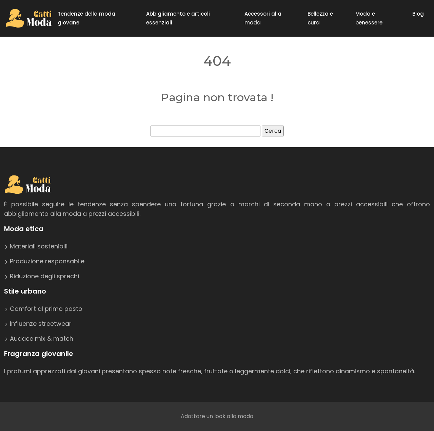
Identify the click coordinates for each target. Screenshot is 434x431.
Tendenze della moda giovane (86, 18)
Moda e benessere (368, 18)
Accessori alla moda (262, 18)
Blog (418, 13)
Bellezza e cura (320, 18)
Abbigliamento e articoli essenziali (178, 18)
